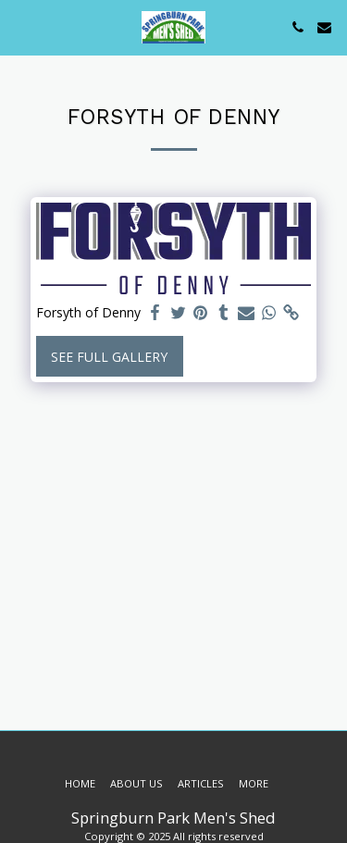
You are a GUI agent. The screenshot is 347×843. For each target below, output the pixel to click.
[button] (20, 26)
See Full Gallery (109, 357)
